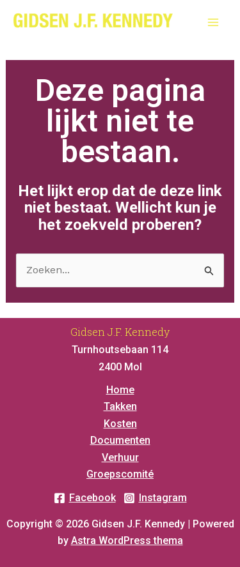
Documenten (120, 440)
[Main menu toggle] (213, 22)
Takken (120, 406)
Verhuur (120, 457)
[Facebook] (85, 498)
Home (120, 390)
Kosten (120, 424)
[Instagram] (155, 498)
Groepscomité (120, 474)
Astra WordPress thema (127, 540)
